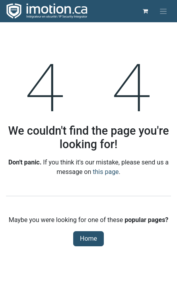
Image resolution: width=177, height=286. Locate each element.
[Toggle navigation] (163, 11)
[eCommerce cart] (145, 11)
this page (106, 172)
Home (88, 238)
